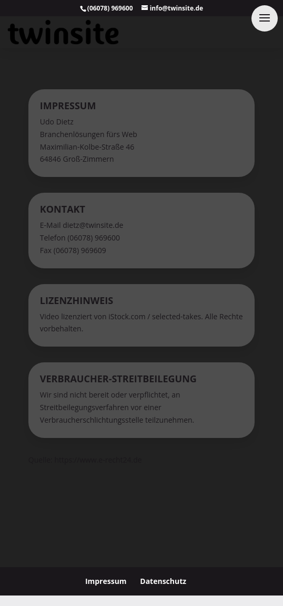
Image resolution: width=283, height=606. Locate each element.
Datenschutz (163, 581)
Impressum (106, 581)
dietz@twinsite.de (93, 225)
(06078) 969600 (110, 8)
